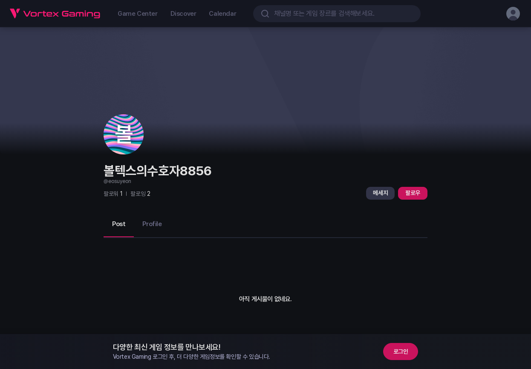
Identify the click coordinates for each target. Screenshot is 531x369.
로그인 (400, 351)
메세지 (380, 192)
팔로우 (412, 192)
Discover (183, 13)
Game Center (138, 13)
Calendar (222, 13)
